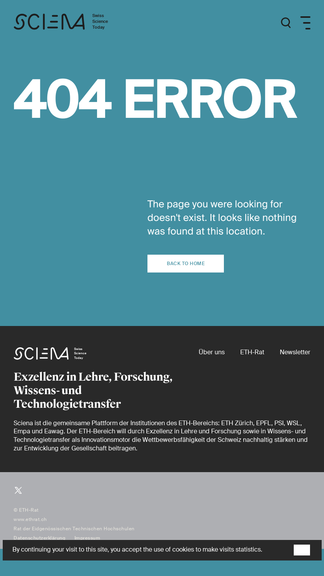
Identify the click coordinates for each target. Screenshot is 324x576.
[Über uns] (212, 352)
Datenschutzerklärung (39, 538)
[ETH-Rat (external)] (252, 352)
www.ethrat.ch (30, 519)
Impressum (87, 538)
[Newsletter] (295, 352)
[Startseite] (69, 23)
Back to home (185, 263)
